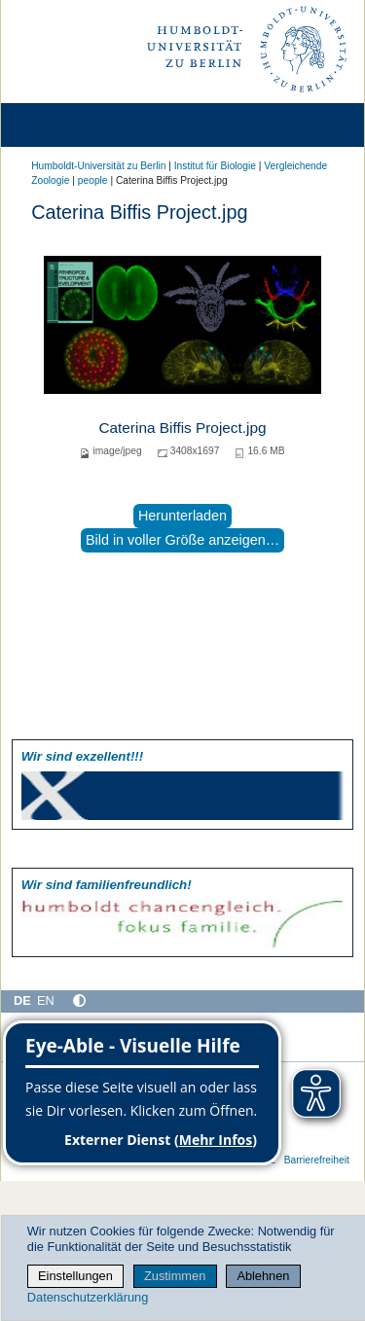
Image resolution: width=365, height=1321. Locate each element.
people (93, 180)
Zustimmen (174, 1275)
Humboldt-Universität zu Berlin (98, 166)
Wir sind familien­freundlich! (106, 884)
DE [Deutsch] (22, 1000)
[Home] (70, 125)
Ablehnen (263, 1275)
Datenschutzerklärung (87, 1297)
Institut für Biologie (215, 166)
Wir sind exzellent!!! (82, 756)
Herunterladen (182, 515)
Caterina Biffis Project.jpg (182, 427)
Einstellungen (75, 1275)
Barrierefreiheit (316, 1160)
